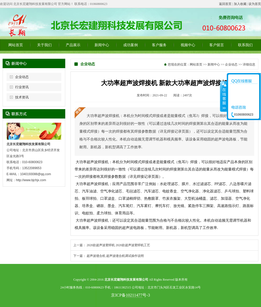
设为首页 (254, 4)
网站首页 (15, 45)
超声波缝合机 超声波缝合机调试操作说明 (115, 256)
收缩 (223, 96)
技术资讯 (22, 97)
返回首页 (225, 4)
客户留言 (216, 45)
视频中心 (188, 45)
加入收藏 (240, 4)
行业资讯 (22, 87)
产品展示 (73, 45)
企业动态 (22, 77)
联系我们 (245, 45)
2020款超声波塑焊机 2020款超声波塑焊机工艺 (118, 245)
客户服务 (159, 45)
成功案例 (130, 45)
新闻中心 (101, 45)
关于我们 (44, 45)
